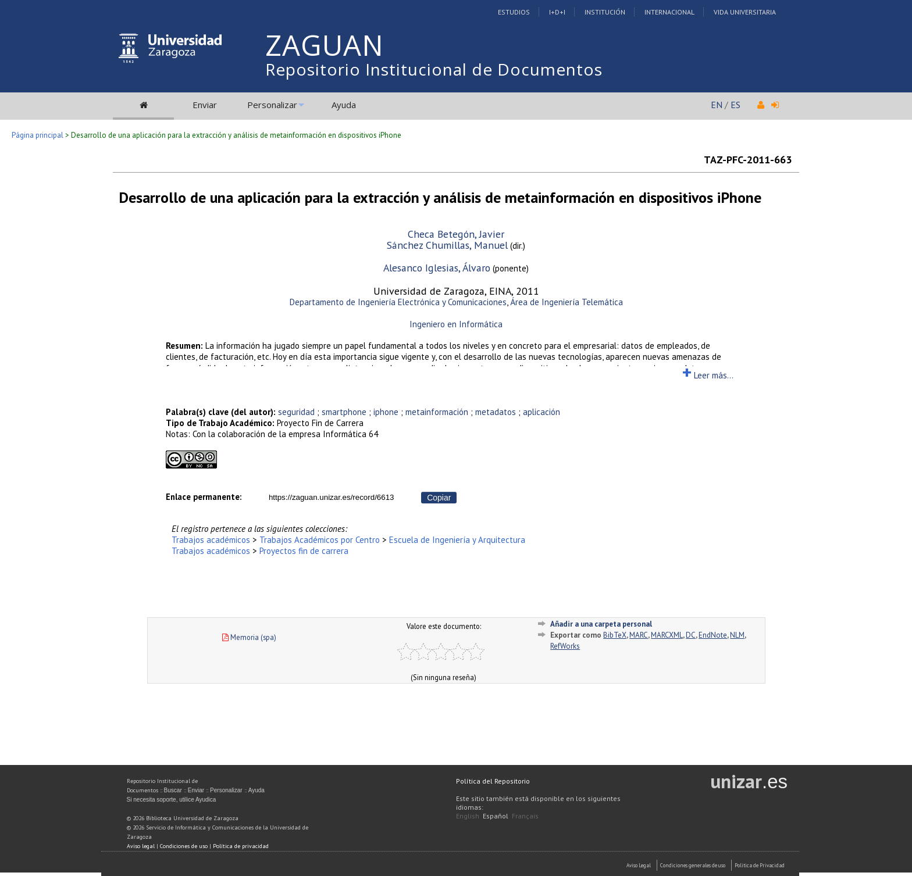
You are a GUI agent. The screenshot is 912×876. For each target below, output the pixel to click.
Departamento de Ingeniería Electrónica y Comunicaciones (398, 302)
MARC (638, 635)
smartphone (344, 411)
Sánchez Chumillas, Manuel (447, 245)
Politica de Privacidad (760, 865)
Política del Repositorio (493, 781)
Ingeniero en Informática (456, 324)
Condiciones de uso (184, 846)
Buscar (173, 790)
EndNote (713, 635)
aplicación (541, 411)
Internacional (669, 12)
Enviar (205, 104)
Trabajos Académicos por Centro (319, 539)
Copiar (439, 497)
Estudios (514, 12)
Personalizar (272, 104)
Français (525, 815)
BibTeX (614, 635)
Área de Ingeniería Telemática (566, 302)
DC (691, 635)
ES (735, 104)
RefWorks (565, 646)
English (467, 815)
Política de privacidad (241, 846)
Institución (605, 12)
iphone (385, 411)
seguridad (296, 411)
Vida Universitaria (745, 12)
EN (716, 104)
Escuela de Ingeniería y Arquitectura (457, 539)
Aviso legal (141, 846)
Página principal (37, 135)
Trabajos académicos (211, 539)
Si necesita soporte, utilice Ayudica (171, 799)
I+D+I (557, 12)
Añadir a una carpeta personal (601, 624)
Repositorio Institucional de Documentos (434, 69)
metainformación (436, 411)
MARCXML (667, 635)
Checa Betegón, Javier (456, 234)
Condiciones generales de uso (692, 865)
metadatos (495, 411)
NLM (737, 635)
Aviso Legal (638, 865)
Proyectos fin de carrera (303, 550)
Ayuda (344, 104)
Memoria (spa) (249, 637)
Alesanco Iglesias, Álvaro (436, 267)
